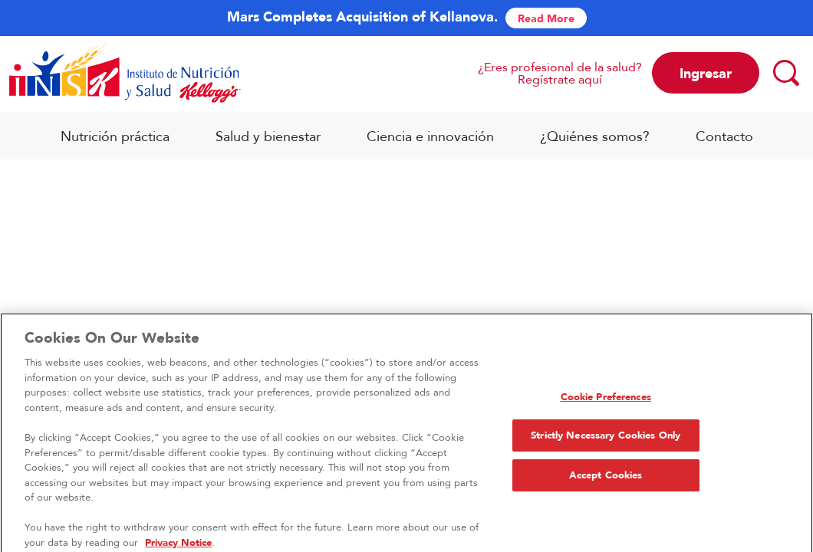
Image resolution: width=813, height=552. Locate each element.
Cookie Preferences (606, 400)
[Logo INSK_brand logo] (125, 73)
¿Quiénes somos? (595, 136)
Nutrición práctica (115, 136)
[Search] (785, 72)
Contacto (724, 136)
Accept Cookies (606, 479)
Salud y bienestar (268, 136)
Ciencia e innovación (430, 136)
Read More (546, 18)
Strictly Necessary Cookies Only (605, 439)
